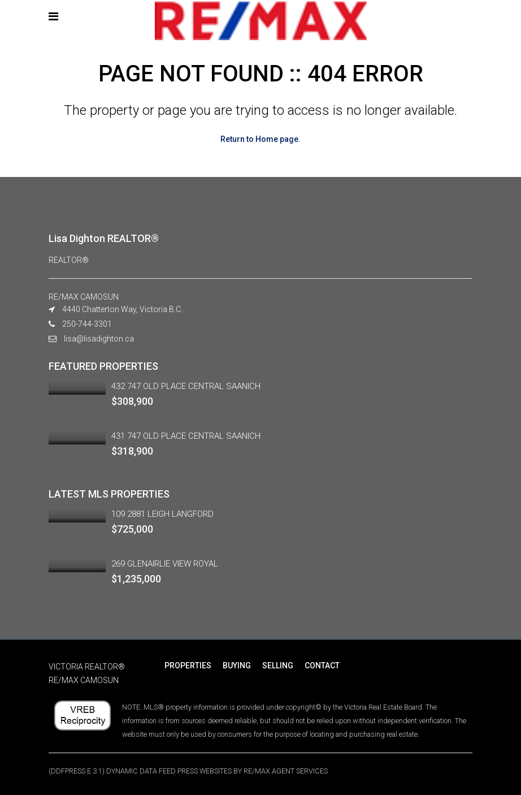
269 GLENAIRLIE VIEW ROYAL (164, 564)
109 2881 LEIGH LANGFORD (162, 514)
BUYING (237, 665)
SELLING (277, 665)
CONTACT (322, 665)
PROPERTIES (187, 665)
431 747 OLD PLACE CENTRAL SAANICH (185, 436)
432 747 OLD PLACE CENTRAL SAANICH (185, 386)
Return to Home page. (260, 139)
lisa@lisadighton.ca (99, 338)
